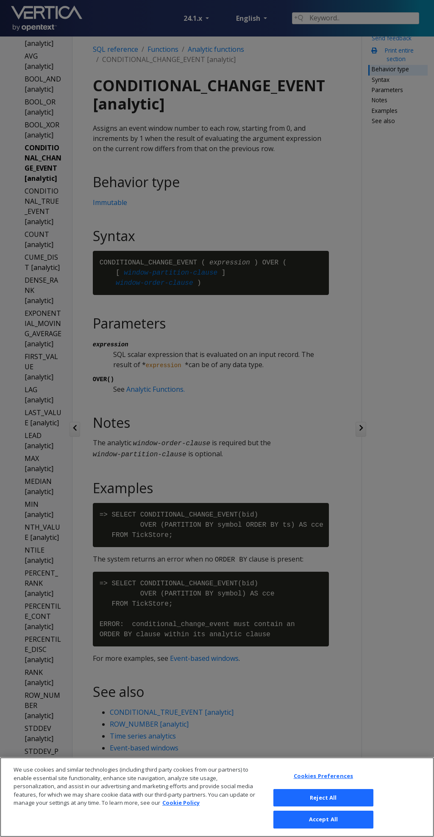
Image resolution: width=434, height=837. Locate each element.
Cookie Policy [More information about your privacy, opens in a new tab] (181, 820)
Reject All (323, 814)
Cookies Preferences (323, 793)
